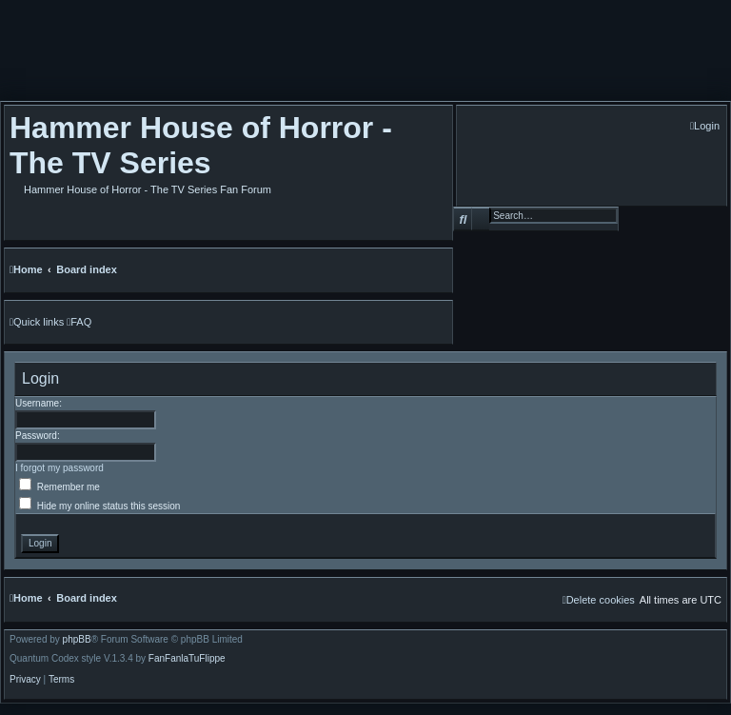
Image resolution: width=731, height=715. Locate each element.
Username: (38, 403)
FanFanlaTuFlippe (187, 659)
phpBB (77, 640)
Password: (37, 435)
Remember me (59, 487)
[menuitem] (705, 126)
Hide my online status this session (99, 506)
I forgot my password (59, 468)
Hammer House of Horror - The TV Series (201, 145)
